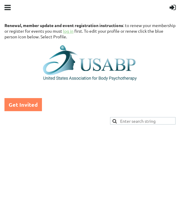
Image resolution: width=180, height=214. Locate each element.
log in (68, 31)
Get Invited (23, 104)
